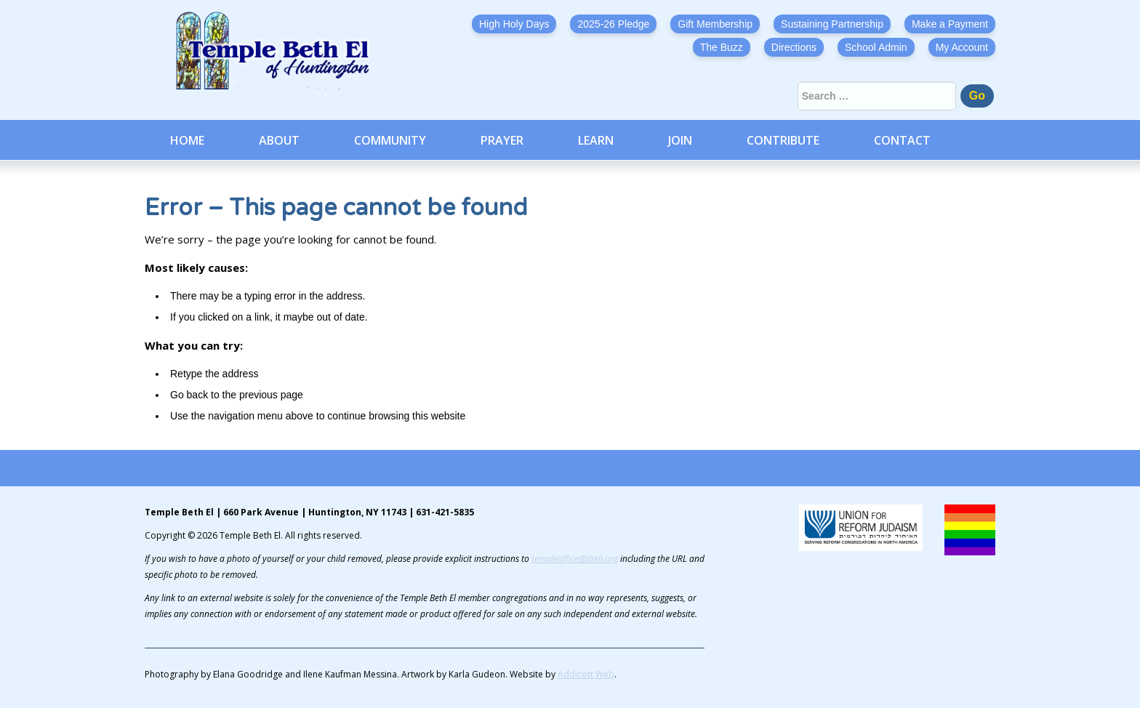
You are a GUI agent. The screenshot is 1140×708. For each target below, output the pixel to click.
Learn (596, 140)
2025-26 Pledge (613, 24)
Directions (793, 47)
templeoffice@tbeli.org (574, 558)
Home (187, 140)
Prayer (502, 140)
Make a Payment (950, 24)
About (279, 140)
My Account (962, 47)
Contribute (783, 140)
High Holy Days (514, 24)
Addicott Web (586, 674)
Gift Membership (715, 24)
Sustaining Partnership (832, 24)
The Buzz (721, 47)
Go (977, 95)
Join (680, 140)
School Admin (876, 47)
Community (390, 140)
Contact (902, 140)
